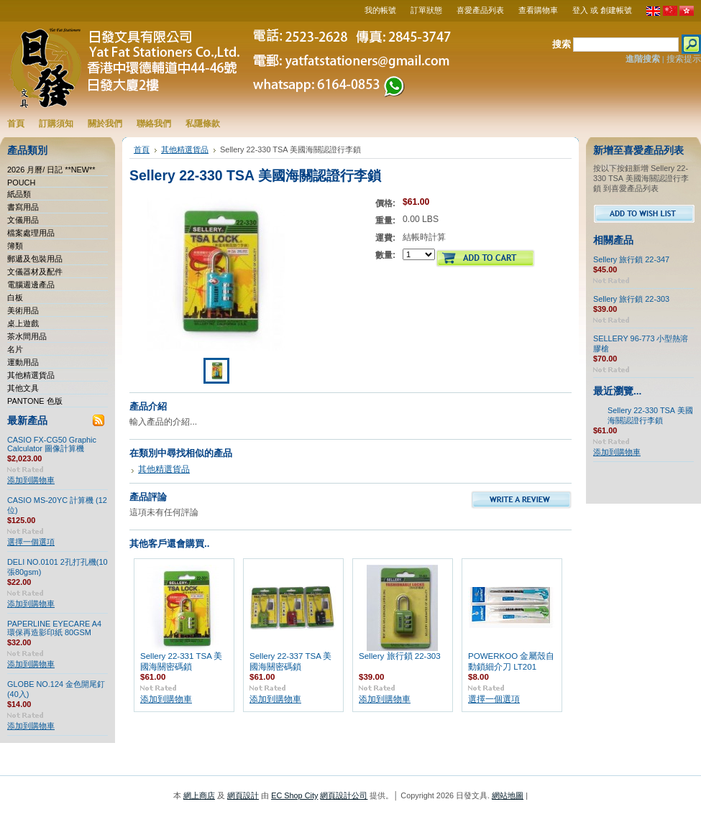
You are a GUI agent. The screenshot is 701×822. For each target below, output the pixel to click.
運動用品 (23, 362)
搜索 (561, 44)
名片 (15, 349)
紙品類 (19, 194)
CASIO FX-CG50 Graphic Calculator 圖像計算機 (51, 444)
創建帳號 (616, 10)
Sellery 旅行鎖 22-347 (631, 259)
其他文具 (23, 388)
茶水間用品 (27, 336)
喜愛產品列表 (480, 10)
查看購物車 (538, 10)
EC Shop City (294, 795)
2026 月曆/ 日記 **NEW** (51, 169)
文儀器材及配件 (35, 271)
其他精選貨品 (31, 375)
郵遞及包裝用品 (35, 258)
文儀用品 (23, 220)
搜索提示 (683, 59)
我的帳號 (380, 10)
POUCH (21, 182)
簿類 (15, 245)
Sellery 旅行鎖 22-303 (400, 656)
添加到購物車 (31, 480)
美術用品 (23, 310)
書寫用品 (23, 207)
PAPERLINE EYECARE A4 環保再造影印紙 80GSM (54, 628)
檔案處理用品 (31, 232)
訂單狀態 (426, 10)
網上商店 (199, 795)
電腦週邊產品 (31, 284)
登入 (580, 10)
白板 (15, 297)
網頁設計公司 (343, 795)
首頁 (142, 149)
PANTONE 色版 (35, 401)
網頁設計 (243, 795)
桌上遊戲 (23, 323)
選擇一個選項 (31, 541)
